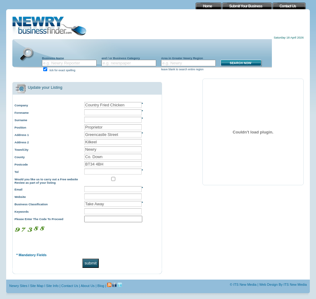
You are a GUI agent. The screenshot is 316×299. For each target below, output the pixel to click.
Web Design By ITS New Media (283, 284)
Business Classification (31, 204)
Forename (22, 112)
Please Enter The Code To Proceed (39, 219)
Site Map (36, 286)
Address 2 (22, 142)
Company (21, 105)
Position (20, 127)
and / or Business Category (121, 58)
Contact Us (69, 286)
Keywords (22, 211)
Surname (21, 120)
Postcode (21, 164)
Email (19, 189)
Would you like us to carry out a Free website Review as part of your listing (46, 181)
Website (20, 197)
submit (91, 263)
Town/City (21, 149)
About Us (87, 286)
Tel (17, 172)
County (20, 157)
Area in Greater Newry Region (182, 58)
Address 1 (22, 135)
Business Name (53, 58)
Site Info (52, 286)
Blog (101, 286)
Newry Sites (18, 286)
